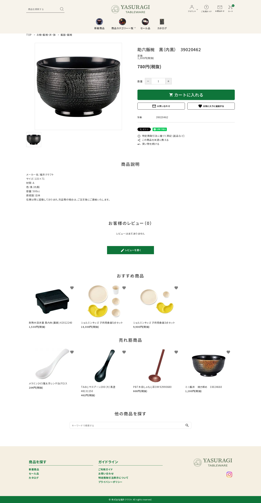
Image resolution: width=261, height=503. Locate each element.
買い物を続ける (148, 144)
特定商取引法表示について (113, 477)
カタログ (34, 477)
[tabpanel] (78, 86)
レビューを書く (130, 250)
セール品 (34, 473)
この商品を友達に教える (153, 140)
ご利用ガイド (105, 469)
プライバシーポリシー (110, 482)
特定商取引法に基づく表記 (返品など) (161, 136)
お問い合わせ (161, 106)
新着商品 (34, 469)
